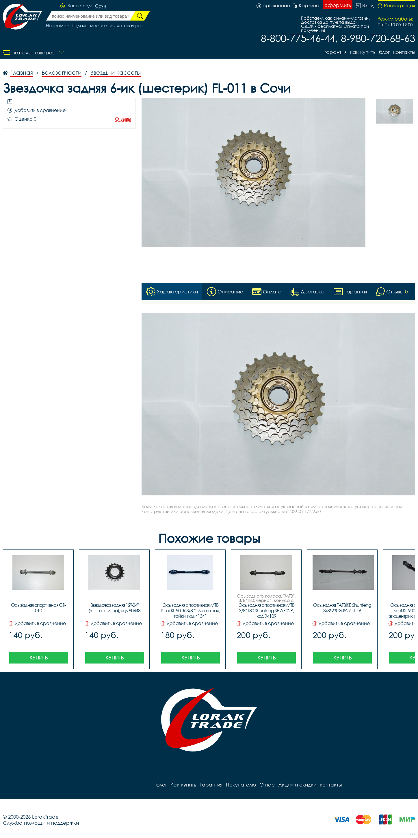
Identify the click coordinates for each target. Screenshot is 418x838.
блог (384, 52)
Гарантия (335, 52)
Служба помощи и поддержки (41, 823)
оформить (337, 5)
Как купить (363, 52)
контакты (404, 52)
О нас (267, 785)
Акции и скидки (297, 785)
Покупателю (241, 785)
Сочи (100, 6)
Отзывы (123, 119)
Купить (38, 658)
